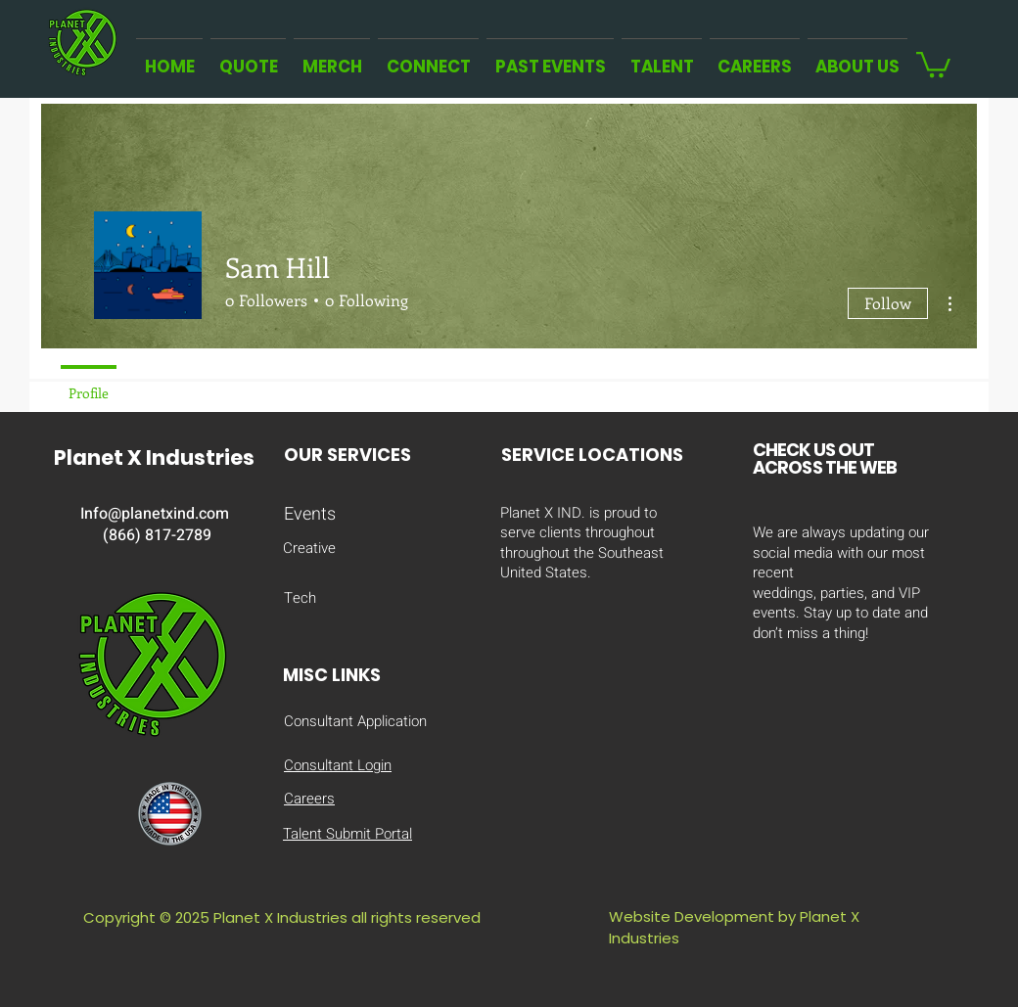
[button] (933, 63)
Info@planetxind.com (154, 514)
